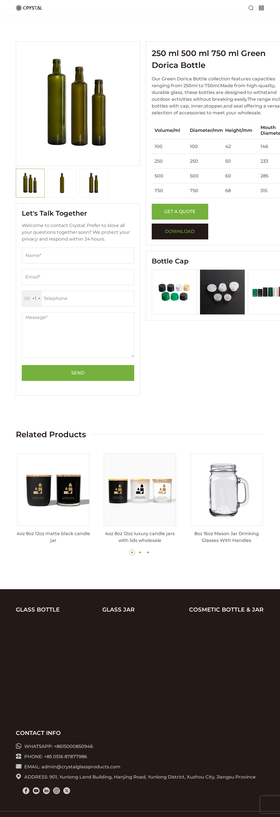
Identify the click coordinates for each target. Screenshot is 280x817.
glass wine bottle (39, 714)
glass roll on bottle (214, 663)
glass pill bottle (37, 663)
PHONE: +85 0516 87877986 (51, 756)
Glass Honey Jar (124, 633)
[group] (53, 498)
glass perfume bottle (217, 653)
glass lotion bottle (213, 643)
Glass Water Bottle (41, 704)
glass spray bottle (213, 674)
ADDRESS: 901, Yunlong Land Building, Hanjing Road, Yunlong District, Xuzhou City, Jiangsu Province (136, 777)
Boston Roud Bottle (42, 633)
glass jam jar (120, 643)
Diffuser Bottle (36, 643)
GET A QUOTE (180, 211)
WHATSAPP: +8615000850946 (54, 746)
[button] (132, 552)
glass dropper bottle (216, 633)
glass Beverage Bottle (45, 623)
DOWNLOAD (180, 231)
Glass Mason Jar (124, 653)
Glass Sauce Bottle (41, 674)
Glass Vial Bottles (39, 694)
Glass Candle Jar (125, 623)
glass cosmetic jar (213, 623)
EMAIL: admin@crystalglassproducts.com (68, 766)
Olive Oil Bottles (38, 653)
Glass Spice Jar (123, 663)
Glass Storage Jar (126, 674)
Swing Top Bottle (39, 684)
